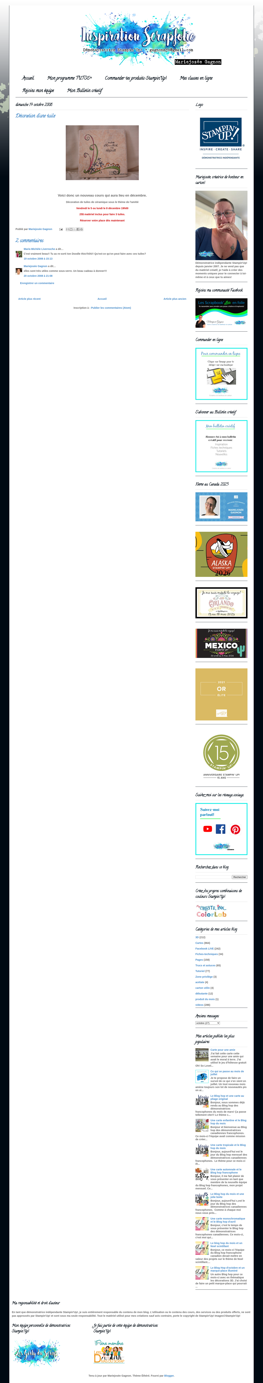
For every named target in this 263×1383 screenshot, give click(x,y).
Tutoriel (200, 971)
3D (197, 937)
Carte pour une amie (223, 1049)
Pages (199, 959)
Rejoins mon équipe (38, 91)
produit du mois (205, 999)
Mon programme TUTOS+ (69, 78)
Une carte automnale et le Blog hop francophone (226, 1171)
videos (199, 1004)
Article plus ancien (175, 298)
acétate (199, 982)
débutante (201, 993)
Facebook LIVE (204, 948)
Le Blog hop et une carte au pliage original (227, 1097)
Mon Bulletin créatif (84, 91)
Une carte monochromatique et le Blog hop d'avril (228, 1220)
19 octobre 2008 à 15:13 (38, 258)
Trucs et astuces (205, 965)
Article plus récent (29, 298)
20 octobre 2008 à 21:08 (38, 275)
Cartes (199, 942)
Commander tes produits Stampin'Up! (135, 78)
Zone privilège (204, 976)
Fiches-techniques (206, 954)
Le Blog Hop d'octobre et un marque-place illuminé (228, 1269)
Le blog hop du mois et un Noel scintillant (226, 1245)
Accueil (28, 78)
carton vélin (202, 987)
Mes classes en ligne (196, 78)
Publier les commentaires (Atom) (111, 307)
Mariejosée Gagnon (35, 266)
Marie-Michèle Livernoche (39, 249)
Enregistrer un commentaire (37, 283)
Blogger (169, 1375)
